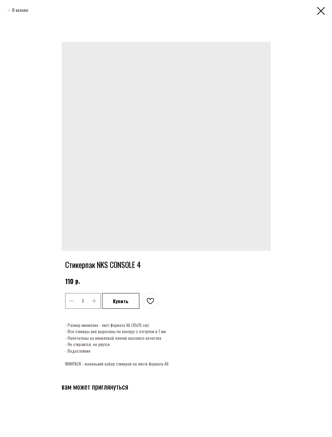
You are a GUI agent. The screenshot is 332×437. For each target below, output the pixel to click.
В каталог (20, 10)
